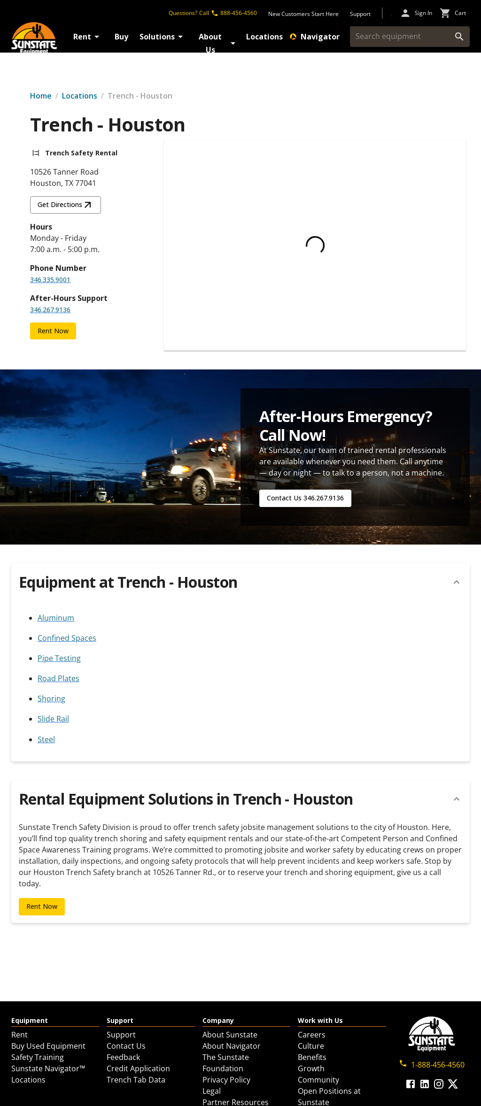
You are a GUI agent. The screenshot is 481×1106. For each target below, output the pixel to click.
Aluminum (56, 618)
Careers (312, 1034)
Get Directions (65, 204)
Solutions (163, 36)
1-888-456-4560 (432, 1064)
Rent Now (53, 330)
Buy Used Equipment (48, 1046)
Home (41, 96)
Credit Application (138, 1068)
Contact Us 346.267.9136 (305, 497)
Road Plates (58, 678)
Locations (264, 36)
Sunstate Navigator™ (48, 1068)
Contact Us (126, 1046)
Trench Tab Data (136, 1080)
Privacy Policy (226, 1080)
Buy (121, 36)
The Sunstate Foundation (225, 1063)
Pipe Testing (59, 658)
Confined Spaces (67, 638)
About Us (218, 43)
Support (121, 1034)
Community (318, 1080)
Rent (87, 36)
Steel (46, 739)
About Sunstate (229, 1034)
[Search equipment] (402, 36)
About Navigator (231, 1046)
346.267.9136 (50, 309)
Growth (311, 1068)
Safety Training (37, 1057)
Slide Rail (53, 719)
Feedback (123, 1057)
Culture (311, 1046)
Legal (211, 1091)
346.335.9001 (50, 279)
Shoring (51, 698)
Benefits (312, 1057)
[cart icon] (453, 13)
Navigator (314, 36)
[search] (459, 36)
